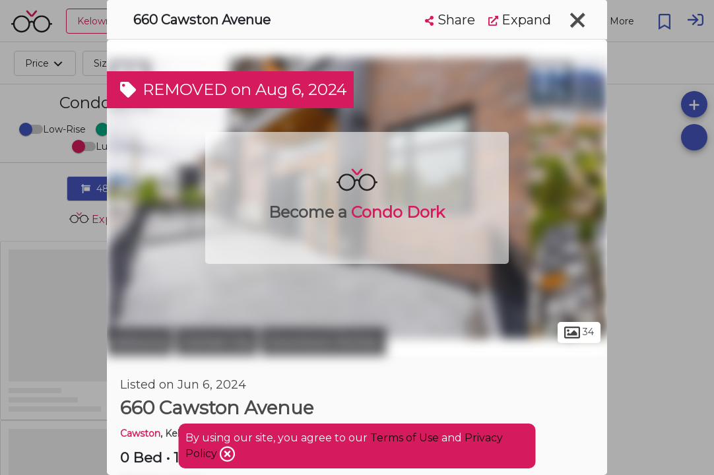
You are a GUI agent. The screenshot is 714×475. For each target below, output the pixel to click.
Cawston (140, 433)
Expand (519, 20)
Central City (216, 341)
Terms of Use (404, 437)
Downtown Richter (323, 341)
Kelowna (140, 341)
